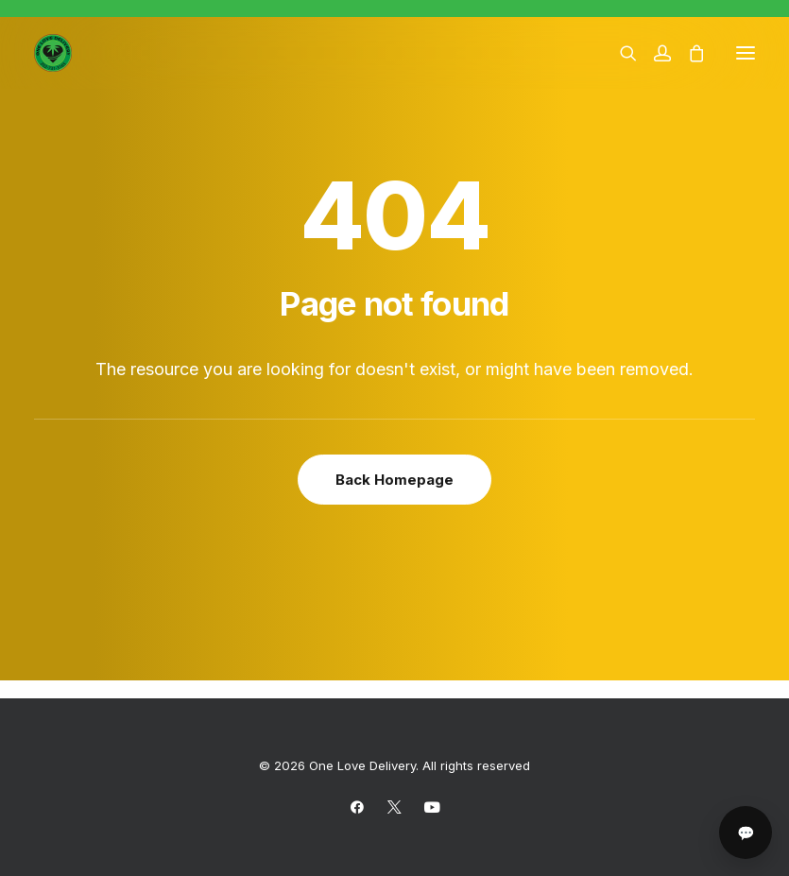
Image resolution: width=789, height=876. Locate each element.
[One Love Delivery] (53, 53)
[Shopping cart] (688, 52)
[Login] (654, 52)
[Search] (620, 52)
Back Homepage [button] (394, 480)
